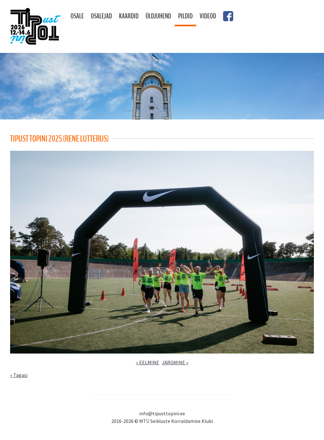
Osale (77, 16)
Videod (208, 16)
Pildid (185, 16)
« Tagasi (19, 375)
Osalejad (101, 16)
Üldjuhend (158, 16)
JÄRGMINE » (175, 362)
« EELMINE (147, 362)
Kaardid (129, 16)
